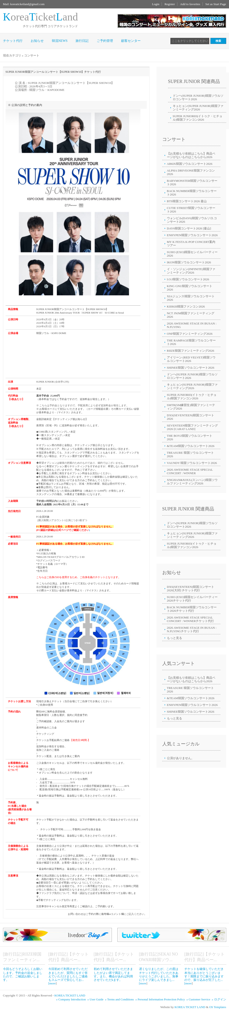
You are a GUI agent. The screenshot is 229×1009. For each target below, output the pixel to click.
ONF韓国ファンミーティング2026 (189, 333)
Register (170, 4)
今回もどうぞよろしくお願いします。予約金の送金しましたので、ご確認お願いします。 (22, 974)
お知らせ (37, 41)
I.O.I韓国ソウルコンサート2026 (188, 279)
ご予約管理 (105, 41)
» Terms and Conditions (120, 999)
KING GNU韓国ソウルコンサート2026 (189, 287)
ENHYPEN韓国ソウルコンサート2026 (192, 235)
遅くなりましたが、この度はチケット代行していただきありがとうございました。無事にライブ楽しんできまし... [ (158, 976)
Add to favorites (190, 4)
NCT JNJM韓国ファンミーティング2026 (191, 314)
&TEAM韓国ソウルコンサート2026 (191, 446)
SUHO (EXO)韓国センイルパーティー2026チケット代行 (192, 598)
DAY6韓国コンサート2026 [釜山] (189, 228)
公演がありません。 (180, 758)
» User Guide (95, 999)
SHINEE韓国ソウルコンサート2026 (190, 367)
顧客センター (131, 41)
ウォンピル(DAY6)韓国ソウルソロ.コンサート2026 (192, 219)
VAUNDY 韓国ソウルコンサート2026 (192, 463)
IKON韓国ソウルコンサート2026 (189, 262)
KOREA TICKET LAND (69, 995)
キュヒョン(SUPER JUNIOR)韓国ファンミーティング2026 (198, 107)
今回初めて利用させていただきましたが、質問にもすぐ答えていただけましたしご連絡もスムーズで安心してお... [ (68, 976)
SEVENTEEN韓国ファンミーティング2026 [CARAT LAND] (192, 427)
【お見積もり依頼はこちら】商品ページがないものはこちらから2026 (191, 155)
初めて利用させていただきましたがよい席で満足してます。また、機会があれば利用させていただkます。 (113, 974)
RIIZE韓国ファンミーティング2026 (190, 350)
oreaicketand (40, 17)
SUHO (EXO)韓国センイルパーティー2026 (192, 253)
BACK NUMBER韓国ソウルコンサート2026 (192, 192)
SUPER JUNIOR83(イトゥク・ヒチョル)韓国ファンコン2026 (197, 117)
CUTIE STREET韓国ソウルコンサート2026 (191, 209)
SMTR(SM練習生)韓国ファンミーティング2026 (191, 406)
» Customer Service (198, 999)
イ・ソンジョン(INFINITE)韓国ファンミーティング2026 (191, 270)
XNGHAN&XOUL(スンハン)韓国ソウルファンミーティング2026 (192, 481)
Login (155, 4)
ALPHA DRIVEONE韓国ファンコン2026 (191, 172)
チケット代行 (13, 41)
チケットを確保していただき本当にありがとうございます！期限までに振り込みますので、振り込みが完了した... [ (204, 976)
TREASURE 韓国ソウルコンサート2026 (190, 454)
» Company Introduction (71, 999)
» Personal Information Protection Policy (160, 999)
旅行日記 (82, 41)
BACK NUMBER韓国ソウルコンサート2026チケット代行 (192, 608)
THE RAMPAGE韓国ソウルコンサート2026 (191, 342)
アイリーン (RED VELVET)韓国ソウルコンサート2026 (191, 359)
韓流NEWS (60, 41)
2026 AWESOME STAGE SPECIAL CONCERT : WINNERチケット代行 (190, 619)
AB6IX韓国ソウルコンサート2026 (189, 163)
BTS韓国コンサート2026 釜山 (187, 201)
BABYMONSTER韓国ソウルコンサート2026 (192, 182)
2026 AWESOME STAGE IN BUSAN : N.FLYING (192, 325)
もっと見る (174, 638)
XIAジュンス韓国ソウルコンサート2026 (191, 297)
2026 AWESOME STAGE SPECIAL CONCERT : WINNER (190, 471)
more (52, 983)
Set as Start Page (215, 4)
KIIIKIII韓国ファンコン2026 (186, 306)
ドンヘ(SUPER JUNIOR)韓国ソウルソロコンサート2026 (198, 97)
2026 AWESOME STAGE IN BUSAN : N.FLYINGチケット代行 (192, 629)
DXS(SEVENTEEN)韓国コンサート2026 (190, 417)
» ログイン (219, 999)
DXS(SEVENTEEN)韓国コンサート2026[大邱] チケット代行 (190, 588)
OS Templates (217, 1007)
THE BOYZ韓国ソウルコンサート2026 (189, 437)
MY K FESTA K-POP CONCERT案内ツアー (191, 243)
